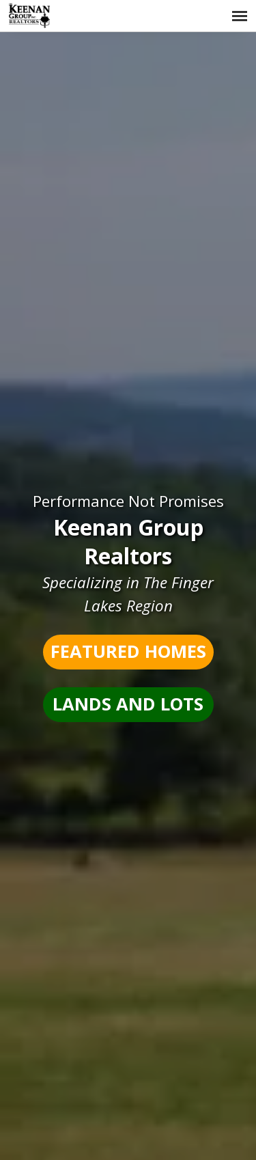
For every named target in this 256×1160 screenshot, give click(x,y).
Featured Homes (128, 651)
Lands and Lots (128, 704)
